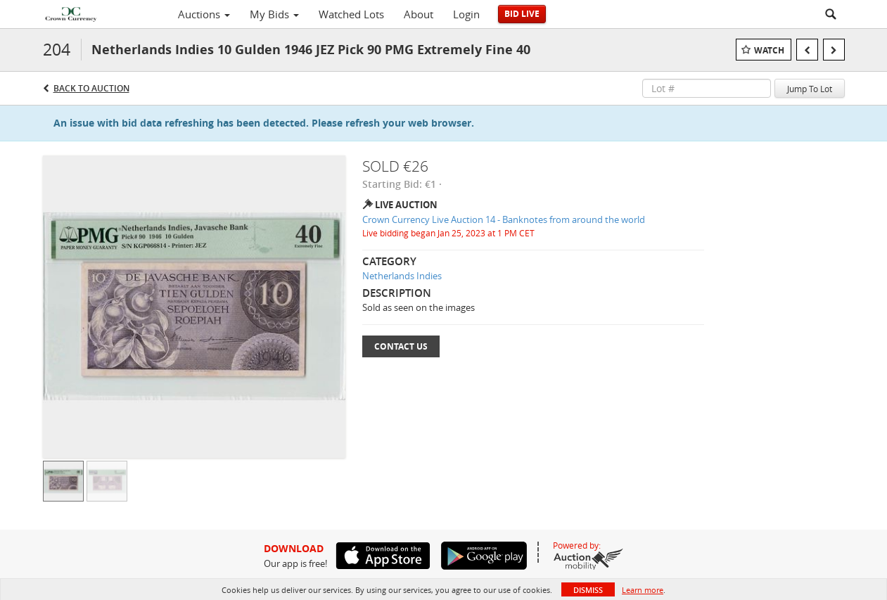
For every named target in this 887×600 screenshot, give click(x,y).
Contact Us (401, 346)
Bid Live (522, 14)
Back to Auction (91, 88)
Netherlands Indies (402, 275)
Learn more (642, 590)
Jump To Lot (809, 88)
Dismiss (588, 590)
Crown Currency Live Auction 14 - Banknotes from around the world (503, 219)
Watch (769, 50)
